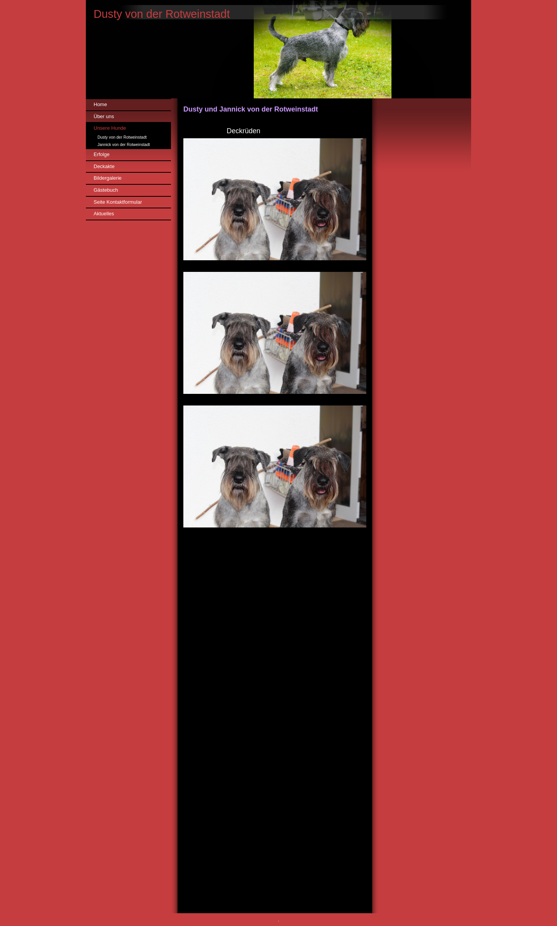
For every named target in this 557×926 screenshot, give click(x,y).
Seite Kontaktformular (118, 202)
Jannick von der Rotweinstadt (123, 145)
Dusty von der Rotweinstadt (122, 137)
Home (100, 104)
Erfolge (101, 154)
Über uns (104, 116)
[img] (278, 49)
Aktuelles (104, 213)
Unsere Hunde (110, 128)
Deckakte (104, 166)
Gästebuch (106, 190)
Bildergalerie (107, 178)
